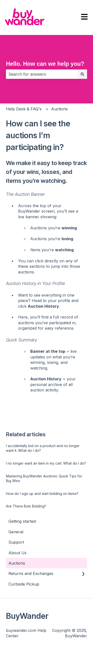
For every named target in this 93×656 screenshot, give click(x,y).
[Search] (82, 74)
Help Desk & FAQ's (24, 108)
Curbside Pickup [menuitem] (23, 584)
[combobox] (42, 74)
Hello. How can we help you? (45, 64)
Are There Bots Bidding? (26, 506)
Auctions (59, 108)
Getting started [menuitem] (22, 521)
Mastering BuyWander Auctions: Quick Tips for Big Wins (44, 478)
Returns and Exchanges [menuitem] (30, 573)
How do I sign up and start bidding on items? (42, 493)
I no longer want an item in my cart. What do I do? (46, 463)
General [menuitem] (15, 531)
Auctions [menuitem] (16, 563)
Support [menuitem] (16, 542)
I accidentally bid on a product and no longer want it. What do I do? (43, 448)
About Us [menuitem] (17, 552)
